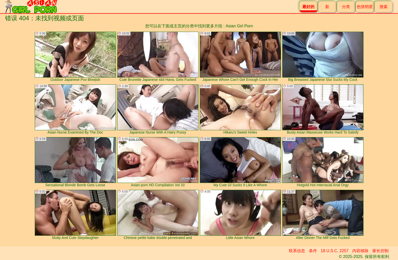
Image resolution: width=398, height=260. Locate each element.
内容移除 (360, 251)
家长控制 (380, 251)
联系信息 (297, 251)
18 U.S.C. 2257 (335, 251)
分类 (346, 7)
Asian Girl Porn (239, 26)
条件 (313, 251)
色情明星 (365, 7)
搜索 (383, 7)
